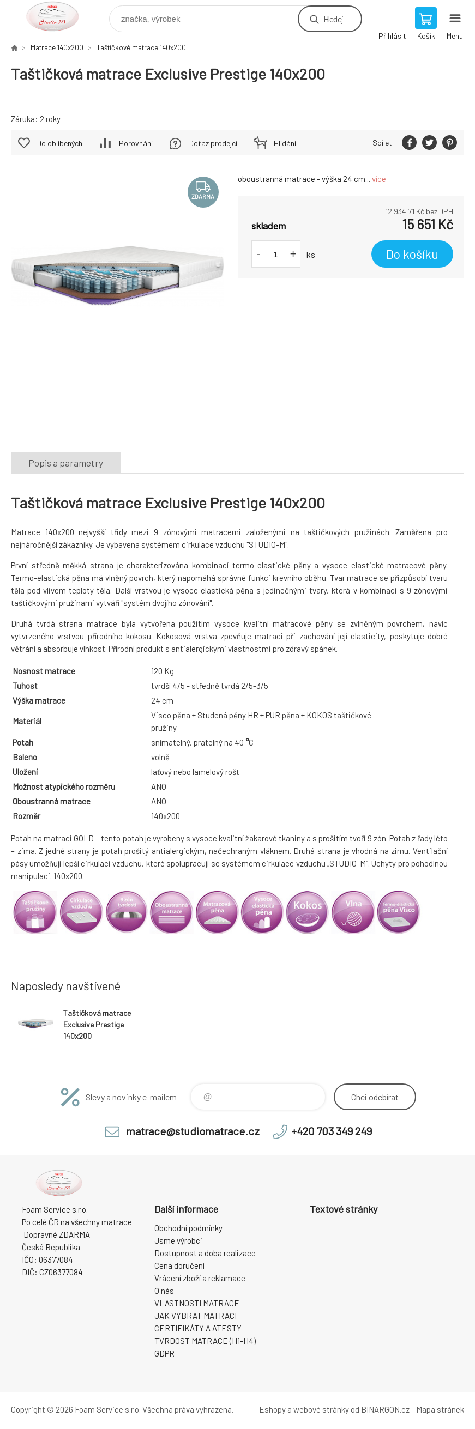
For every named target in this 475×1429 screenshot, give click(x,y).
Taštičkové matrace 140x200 (141, 47)
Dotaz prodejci (213, 143)
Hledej (333, 19)
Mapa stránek (440, 1409)
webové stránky (321, 1409)
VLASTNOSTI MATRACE (196, 1303)
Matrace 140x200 (57, 47)
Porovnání (136, 143)
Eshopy (272, 1409)
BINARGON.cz (385, 1409)
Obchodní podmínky (188, 1228)
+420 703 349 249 (331, 1130)
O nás (164, 1290)
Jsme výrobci (178, 1240)
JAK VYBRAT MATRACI (195, 1316)
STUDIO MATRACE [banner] (59, 16)
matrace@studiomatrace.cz (193, 1130)
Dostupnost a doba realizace (205, 1253)
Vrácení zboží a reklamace (199, 1278)
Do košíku (412, 254)
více (379, 179)
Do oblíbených (59, 143)
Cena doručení (179, 1265)
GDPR (164, 1353)
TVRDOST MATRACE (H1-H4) (205, 1341)
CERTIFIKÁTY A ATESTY (198, 1328)
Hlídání (285, 143)
